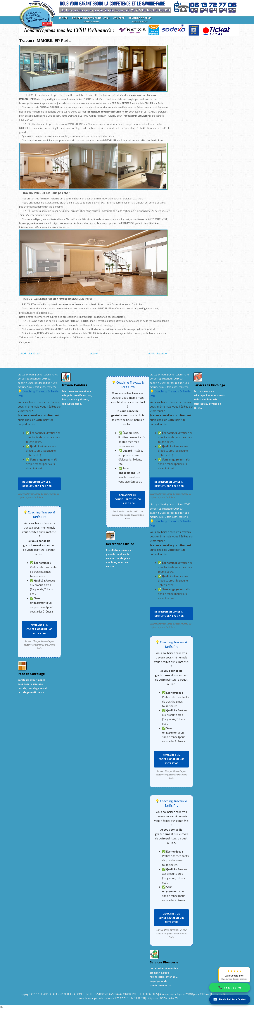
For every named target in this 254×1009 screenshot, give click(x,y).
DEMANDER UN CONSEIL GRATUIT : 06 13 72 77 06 (36, 484)
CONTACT (119, 18)
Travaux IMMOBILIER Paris (45, 40)
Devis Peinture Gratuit (229, 999)
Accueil (94, 353)
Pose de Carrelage (31, 673)
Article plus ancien (158, 353)
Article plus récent (30, 353)
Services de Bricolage (209, 384)
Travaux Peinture (74, 384)
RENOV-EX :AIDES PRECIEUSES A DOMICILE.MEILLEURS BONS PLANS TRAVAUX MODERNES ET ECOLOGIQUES (99, 994)
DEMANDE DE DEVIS (139, 19)
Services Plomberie (164, 962)
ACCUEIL (63, 18)
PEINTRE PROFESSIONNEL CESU (90, 19)
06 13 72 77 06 (229, 987)
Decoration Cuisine (120, 543)
